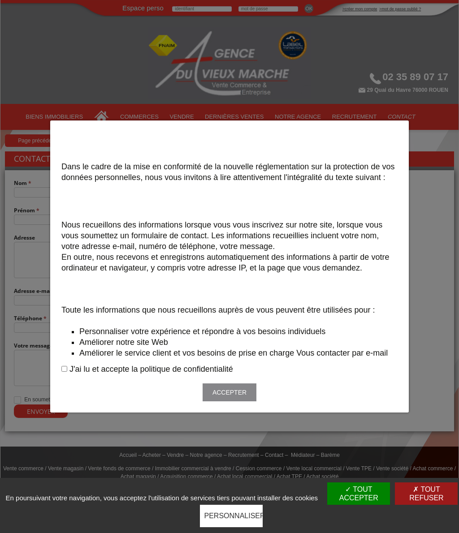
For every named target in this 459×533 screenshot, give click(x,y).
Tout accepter (358, 494)
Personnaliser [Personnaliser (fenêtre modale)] (233, 516)
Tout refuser (426, 494)
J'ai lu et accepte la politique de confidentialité (151, 369)
